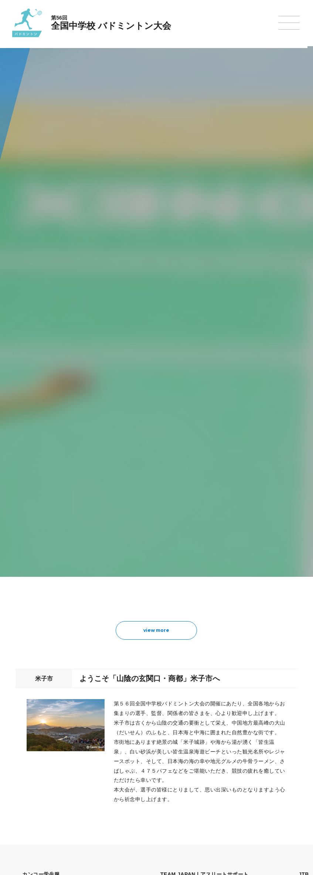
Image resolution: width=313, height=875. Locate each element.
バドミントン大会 (192, 788)
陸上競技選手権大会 (143, 749)
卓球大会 (184, 778)
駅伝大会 (240, 769)
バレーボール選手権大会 (199, 759)
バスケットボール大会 (145, 769)
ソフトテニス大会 (192, 769)
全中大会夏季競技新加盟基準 (71, 769)
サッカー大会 (136, 778)
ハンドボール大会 (141, 787)
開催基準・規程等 (60, 759)
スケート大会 (244, 788)
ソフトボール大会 (192, 797)
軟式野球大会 (136, 797)
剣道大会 (240, 749)
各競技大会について (144, 729)
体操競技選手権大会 (143, 807)
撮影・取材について (62, 778)
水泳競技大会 (136, 759)
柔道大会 (184, 807)
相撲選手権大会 (246, 759)
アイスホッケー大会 (251, 797)
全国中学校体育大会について (73, 729)
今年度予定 (53, 749)
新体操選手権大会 (192, 749)
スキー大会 (242, 778)
